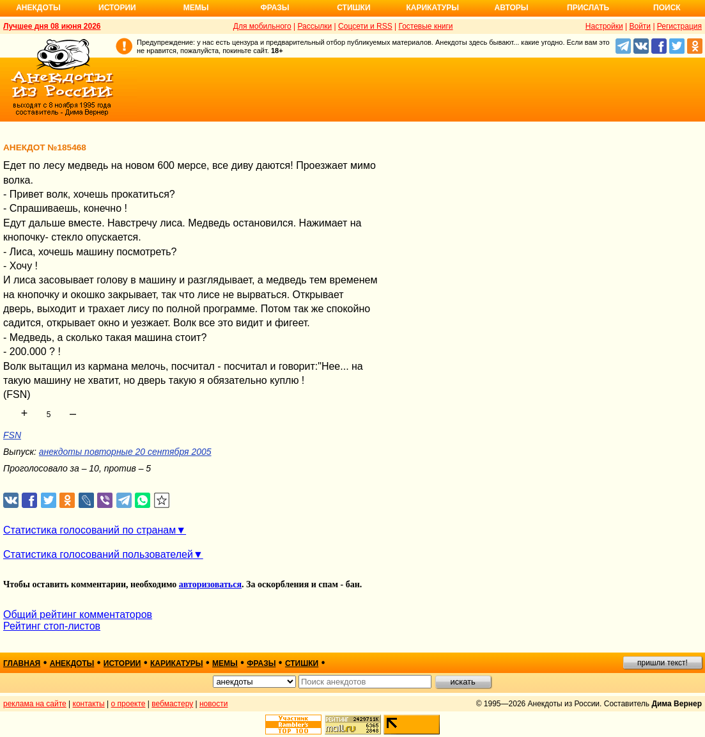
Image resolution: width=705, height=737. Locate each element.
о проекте (128, 703)
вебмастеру (172, 703)
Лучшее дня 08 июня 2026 (52, 26)
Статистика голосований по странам (89, 530)
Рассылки (314, 26)
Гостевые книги (425, 26)
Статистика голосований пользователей (98, 554)
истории (122, 663)
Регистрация (679, 26)
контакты (89, 703)
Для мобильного (262, 26)
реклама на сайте (34, 703)
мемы (225, 663)
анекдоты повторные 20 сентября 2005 (125, 452)
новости (213, 703)
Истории (117, 7)
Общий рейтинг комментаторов (77, 614)
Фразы (274, 7)
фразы (261, 663)
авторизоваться (210, 584)
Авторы (512, 7)
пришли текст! (662, 662)
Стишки (353, 7)
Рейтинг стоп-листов (51, 626)
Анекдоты (38, 7)
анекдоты (72, 663)
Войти (640, 26)
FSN (12, 435)
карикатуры (176, 663)
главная (21, 663)
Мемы (196, 7)
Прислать (588, 7)
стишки (301, 663)
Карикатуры (432, 7)
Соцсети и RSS (365, 26)
